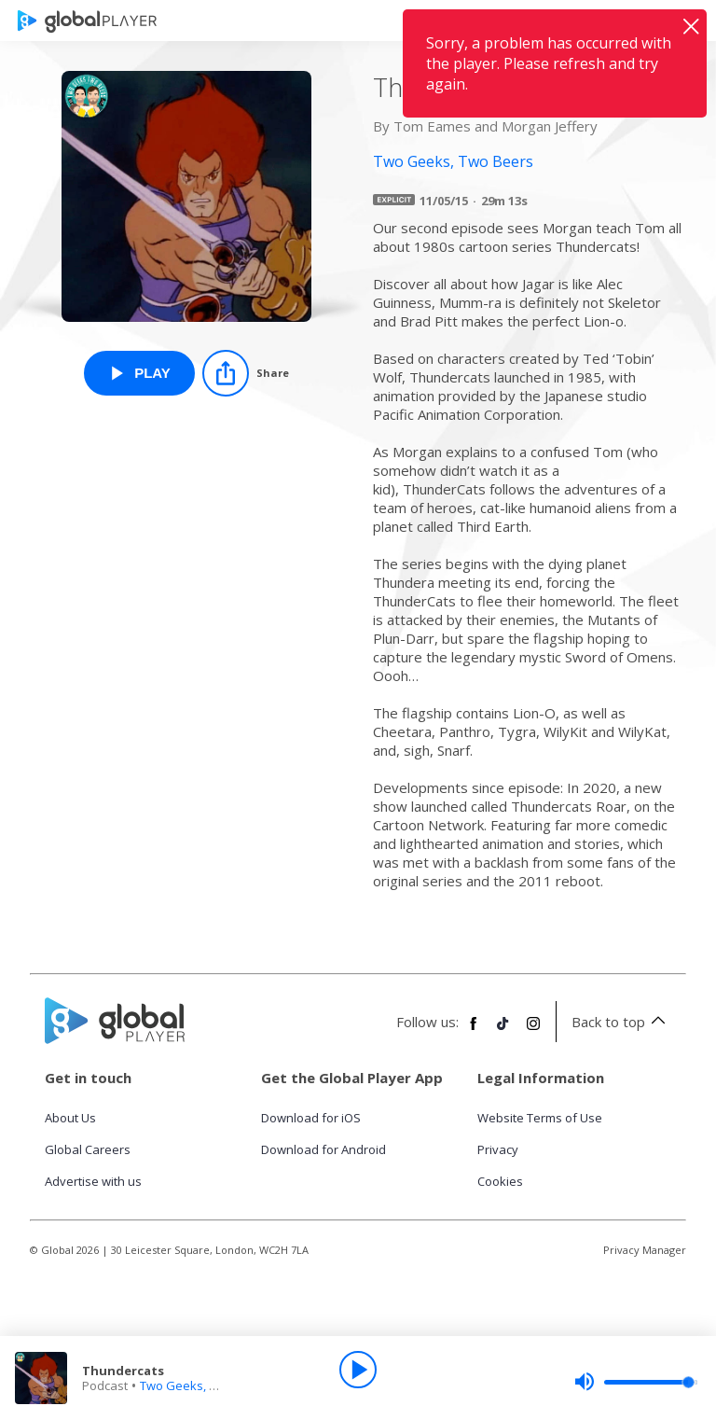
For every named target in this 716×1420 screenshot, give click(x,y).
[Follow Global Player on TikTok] (503, 1031)
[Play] (358, 1369)
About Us (70, 1117)
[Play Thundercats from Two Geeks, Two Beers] (139, 373)
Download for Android (323, 1149)
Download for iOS (311, 1117)
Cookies (500, 1181)
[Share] (245, 373)
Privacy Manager (644, 1250)
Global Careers (88, 1149)
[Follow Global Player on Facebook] (474, 1031)
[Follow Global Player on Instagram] (533, 1031)
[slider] (636, 1382)
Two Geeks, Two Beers (204, 1385)
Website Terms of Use (539, 1117)
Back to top (621, 1022)
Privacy (497, 1149)
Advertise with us (93, 1181)
